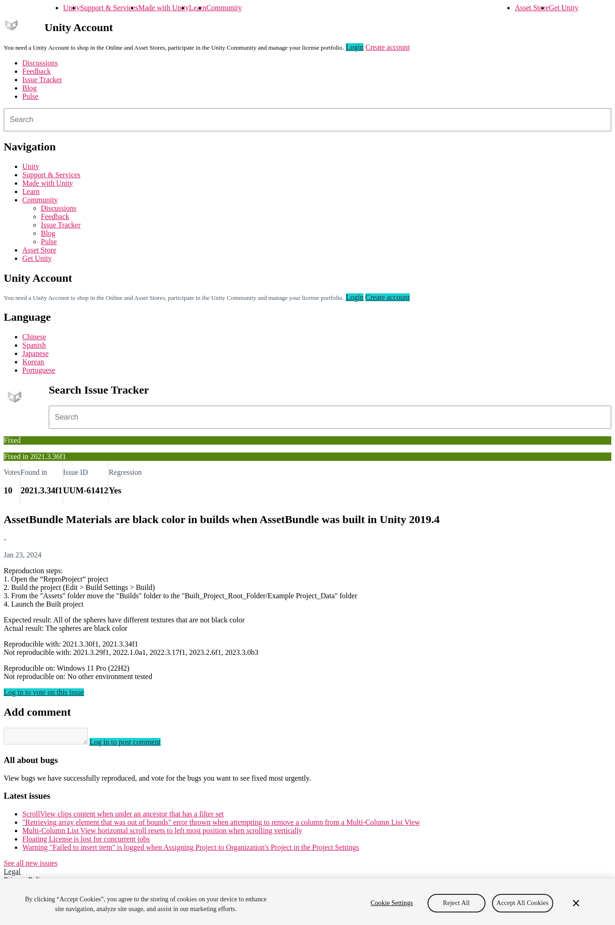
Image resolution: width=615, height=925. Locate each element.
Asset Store (532, 8)
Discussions (40, 63)
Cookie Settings (391, 902)
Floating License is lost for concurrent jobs (86, 842)
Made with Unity (163, 8)
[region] (307, 902)
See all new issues (31, 866)
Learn (197, 8)
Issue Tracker (42, 80)
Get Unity (563, 8)
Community (223, 8)
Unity (71, 8)
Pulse (30, 96)
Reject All (456, 902)
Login (354, 47)
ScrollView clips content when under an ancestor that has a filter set (123, 817)
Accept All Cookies (523, 902)
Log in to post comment (134, 745)
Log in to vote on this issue (44, 692)
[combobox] (307, 120)
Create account (387, 47)
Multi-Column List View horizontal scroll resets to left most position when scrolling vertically (162, 833)
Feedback (36, 71)
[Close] (576, 903)
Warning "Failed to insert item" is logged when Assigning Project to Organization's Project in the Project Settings (190, 850)
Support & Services (109, 8)
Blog (29, 88)
